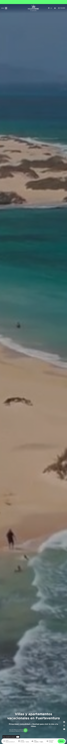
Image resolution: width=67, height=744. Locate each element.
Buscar (61, 741)
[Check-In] (55, 8)
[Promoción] (52, 742)
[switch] (17, 737)
